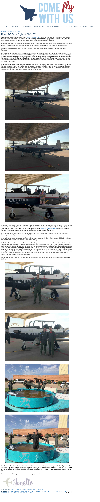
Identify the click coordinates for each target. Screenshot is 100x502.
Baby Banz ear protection (49, 228)
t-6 (35, 492)
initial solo (49, 491)
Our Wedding (26, 27)
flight (33, 491)
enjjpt (27, 491)
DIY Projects (66, 27)
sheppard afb (60, 491)
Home (6, 27)
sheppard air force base (11, 492)
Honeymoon (39, 27)
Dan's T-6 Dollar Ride (33, 37)
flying (40, 491)
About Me (15, 27)
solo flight (28, 492)
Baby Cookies (89, 27)
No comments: (39, 489)
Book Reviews (53, 27)
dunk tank (19, 491)
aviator (11, 491)
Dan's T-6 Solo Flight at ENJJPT (18, 34)
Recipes (77, 27)
